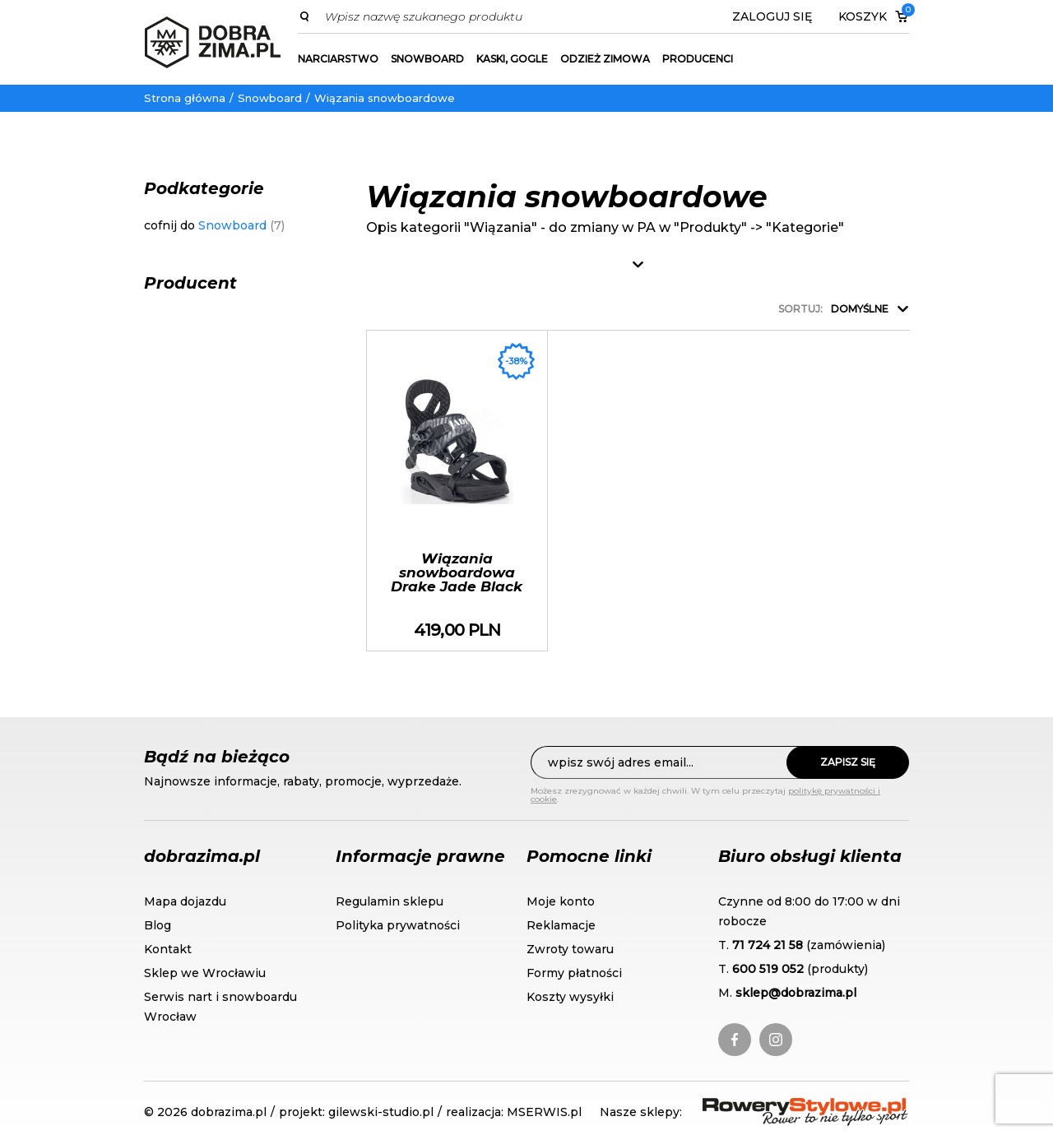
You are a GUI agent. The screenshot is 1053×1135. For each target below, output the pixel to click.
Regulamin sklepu (389, 901)
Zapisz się (847, 762)
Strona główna (184, 97)
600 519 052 (768, 968)
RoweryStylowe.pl (762, 1107)
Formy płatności (574, 973)
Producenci (697, 59)
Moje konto (560, 901)
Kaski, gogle (512, 59)
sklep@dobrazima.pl (795, 992)
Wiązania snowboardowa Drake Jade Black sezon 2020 (457, 491)
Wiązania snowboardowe (384, 97)
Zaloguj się (772, 16)
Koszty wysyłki (570, 996)
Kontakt (168, 949)
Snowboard (427, 59)
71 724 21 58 (767, 945)
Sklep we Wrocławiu (205, 973)
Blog (157, 925)
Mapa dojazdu (185, 901)
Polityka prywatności (398, 925)
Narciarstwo (338, 59)
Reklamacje (561, 925)
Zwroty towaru (570, 949)
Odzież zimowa (605, 59)
